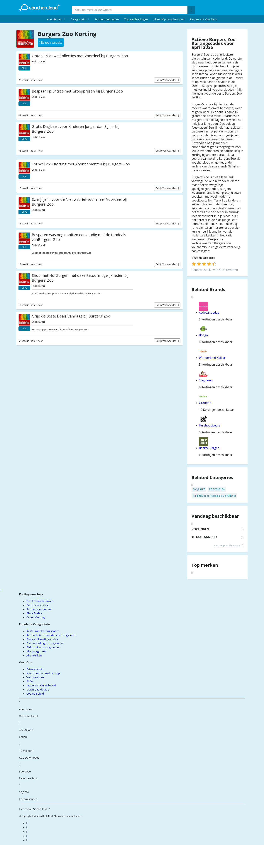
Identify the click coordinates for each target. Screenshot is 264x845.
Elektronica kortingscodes (43, 647)
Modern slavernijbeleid (41, 685)
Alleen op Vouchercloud (169, 19)
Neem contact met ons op (43, 673)
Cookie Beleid (35, 693)
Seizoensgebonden (106, 19)
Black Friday (34, 613)
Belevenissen (216, 489)
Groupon (205, 403)
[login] (204, 264)
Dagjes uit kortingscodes (42, 639)
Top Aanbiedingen (136, 19)
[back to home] (39, 7)
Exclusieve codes (37, 605)
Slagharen (206, 380)
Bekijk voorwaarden (166, 80)
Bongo (203, 335)
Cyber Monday (35, 617)
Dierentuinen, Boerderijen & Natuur (214, 496)
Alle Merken (34, 655)
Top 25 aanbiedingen (40, 601)
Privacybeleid (34, 669)
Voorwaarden (35, 677)
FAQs (29, 681)
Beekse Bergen (209, 448)
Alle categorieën (36, 651)
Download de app (37, 689)
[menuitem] (56, 19)
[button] (56, 19)
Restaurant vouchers (203, 19)
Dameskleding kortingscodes (45, 643)
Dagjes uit (199, 489)
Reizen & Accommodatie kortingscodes (51, 635)
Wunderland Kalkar (212, 358)
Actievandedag (209, 312)
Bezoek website (204, 258)
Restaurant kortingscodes (42, 631)
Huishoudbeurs (209, 425)
